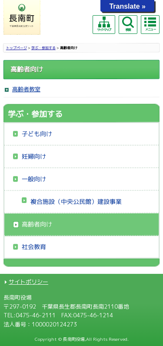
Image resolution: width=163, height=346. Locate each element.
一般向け (34, 179)
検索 (127, 24)
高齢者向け (37, 224)
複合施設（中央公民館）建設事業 (76, 201)
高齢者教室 (26, 89)
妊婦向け (34, 156)
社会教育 (34, 247)
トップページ (16, 47)
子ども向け (37, 134)
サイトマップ (103, 24)
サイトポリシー (28, 282)
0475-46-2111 (36, 315)
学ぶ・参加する (43, 47)
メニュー (150, 24)
